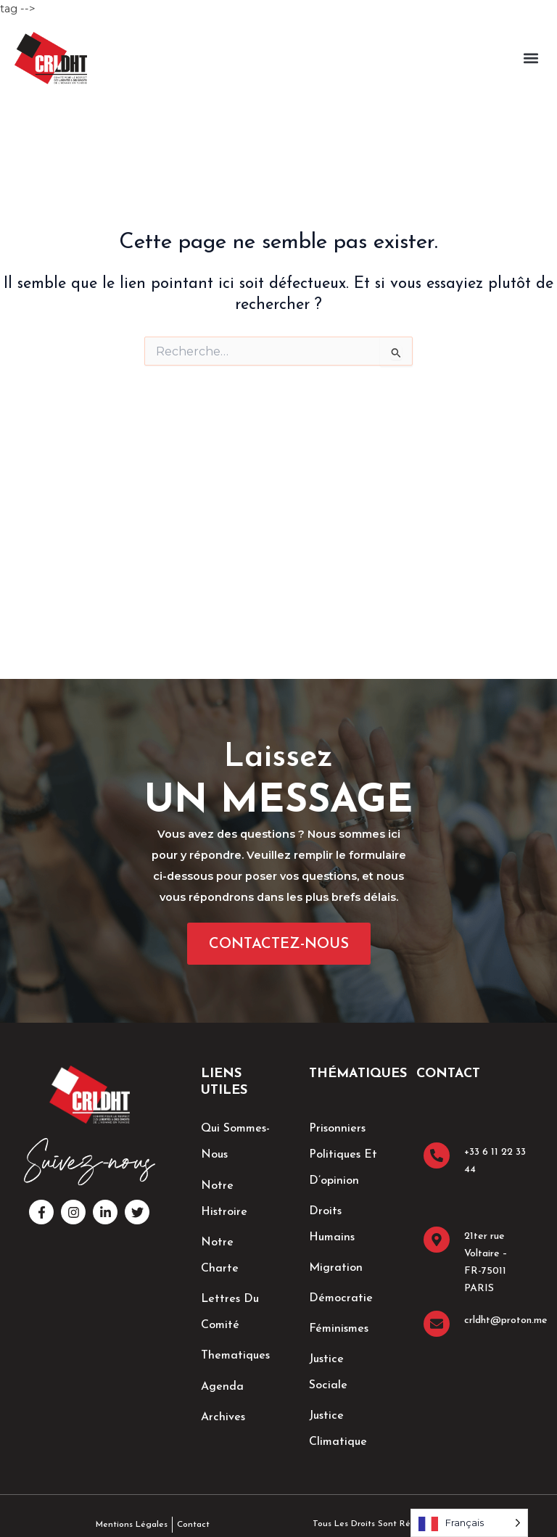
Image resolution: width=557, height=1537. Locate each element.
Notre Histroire (224, 1198)
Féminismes (338, 1329)
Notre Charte (220, 1255)
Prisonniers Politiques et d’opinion (343, 1155)
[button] (530, 58)
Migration (336, 1268)
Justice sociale (328, 1372)
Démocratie (341, 1298)
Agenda (222, 1385)
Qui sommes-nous (235, 1142)
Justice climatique (338, 1429)
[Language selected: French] (469, 1523)
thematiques (235, 1355)
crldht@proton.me (506, 1320)
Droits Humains (332, 1224)
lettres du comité (230, 1311)
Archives (223, 1416)
